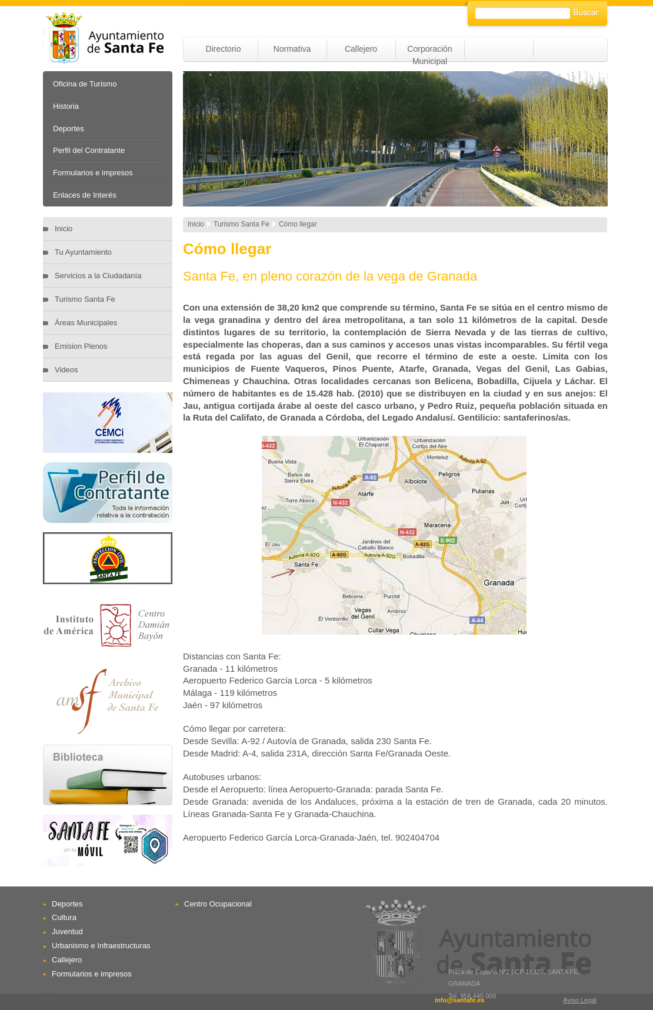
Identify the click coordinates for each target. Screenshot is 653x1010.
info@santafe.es (460, 1000)
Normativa (292, 49)
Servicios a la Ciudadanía (98, 275)
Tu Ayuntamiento (83, 252)
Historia (66, 106)
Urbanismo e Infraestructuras (101, 945)
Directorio (223, 49)
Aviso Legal (580, 1000)
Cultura (64, 917)
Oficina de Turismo (84, 83)
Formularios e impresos (93, 172)
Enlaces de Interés (84, 195)
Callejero (361, 49)
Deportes (68, 128)
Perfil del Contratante (89, 150)
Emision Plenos (81, 346)
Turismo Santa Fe (85, 299)
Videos (66, 369)
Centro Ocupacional (218, 903)
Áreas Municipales (86, 322)
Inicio (63, 228)
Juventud (67, 931)
